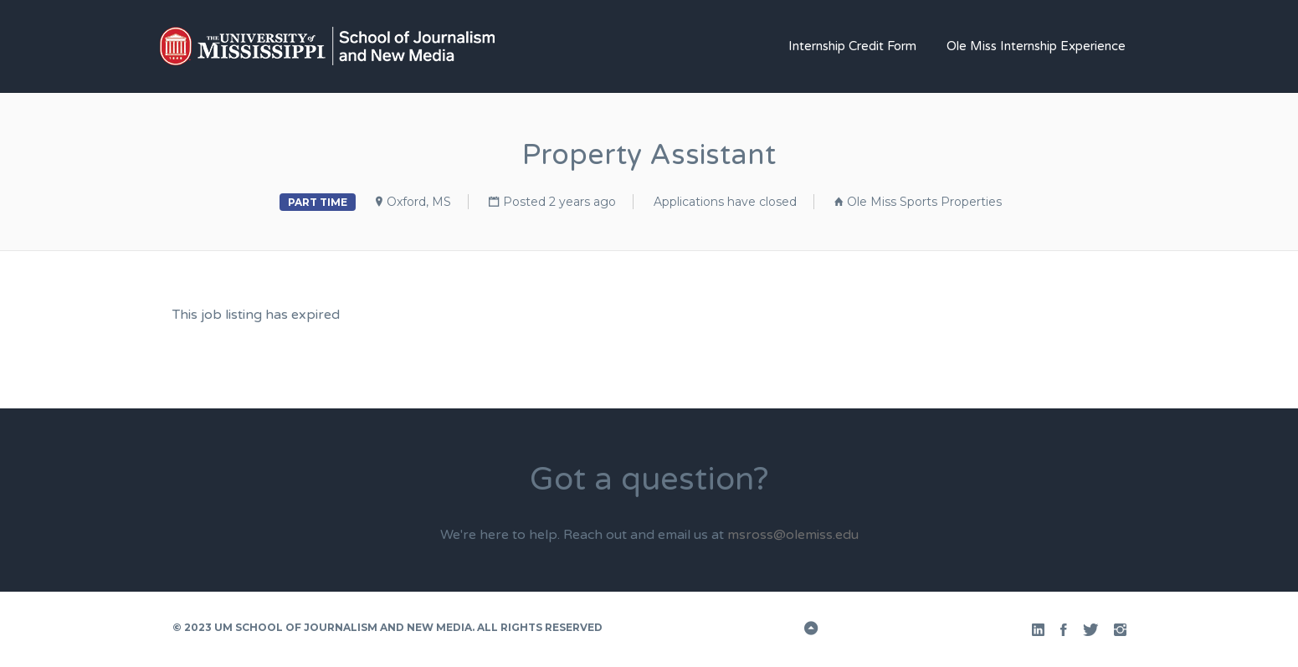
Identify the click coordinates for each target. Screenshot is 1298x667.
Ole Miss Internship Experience (1036, 46)
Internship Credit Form (852, 46)
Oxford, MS (419, 201)
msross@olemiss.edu (793, 534)
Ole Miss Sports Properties (924, 201)
